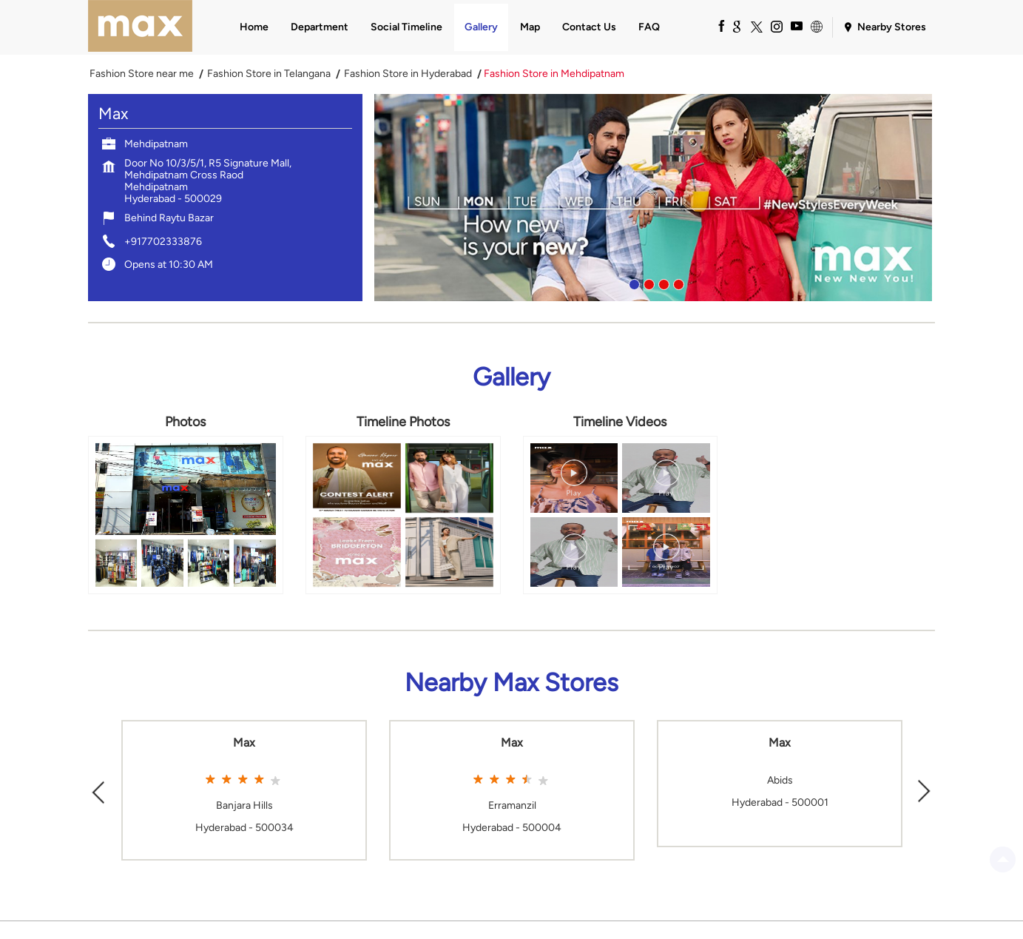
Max (244, 743)
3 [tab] (662, 282)
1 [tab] (632, 282)
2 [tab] (647, 282)
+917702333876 (163, 241)
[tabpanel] (654, 197)
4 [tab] (677, 282)
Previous (98, 790)
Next (924, 790)
